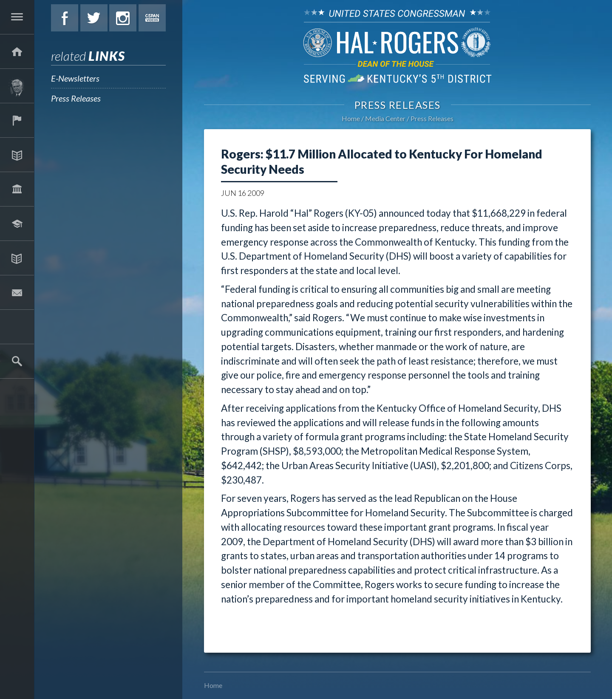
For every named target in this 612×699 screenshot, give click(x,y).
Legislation (17, 189)
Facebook (64, 17)
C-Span (152, 17)
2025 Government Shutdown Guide (17, 327)
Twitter (94, 17)
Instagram (122, 17)
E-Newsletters (75, 78)
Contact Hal (17, 292)
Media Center (17, 258)
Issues (17, 155)
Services (17, 120)
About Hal (17, 86)
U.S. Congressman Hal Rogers (397, 45)
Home (351, 118)
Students (17, 224)
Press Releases (76, 98)
